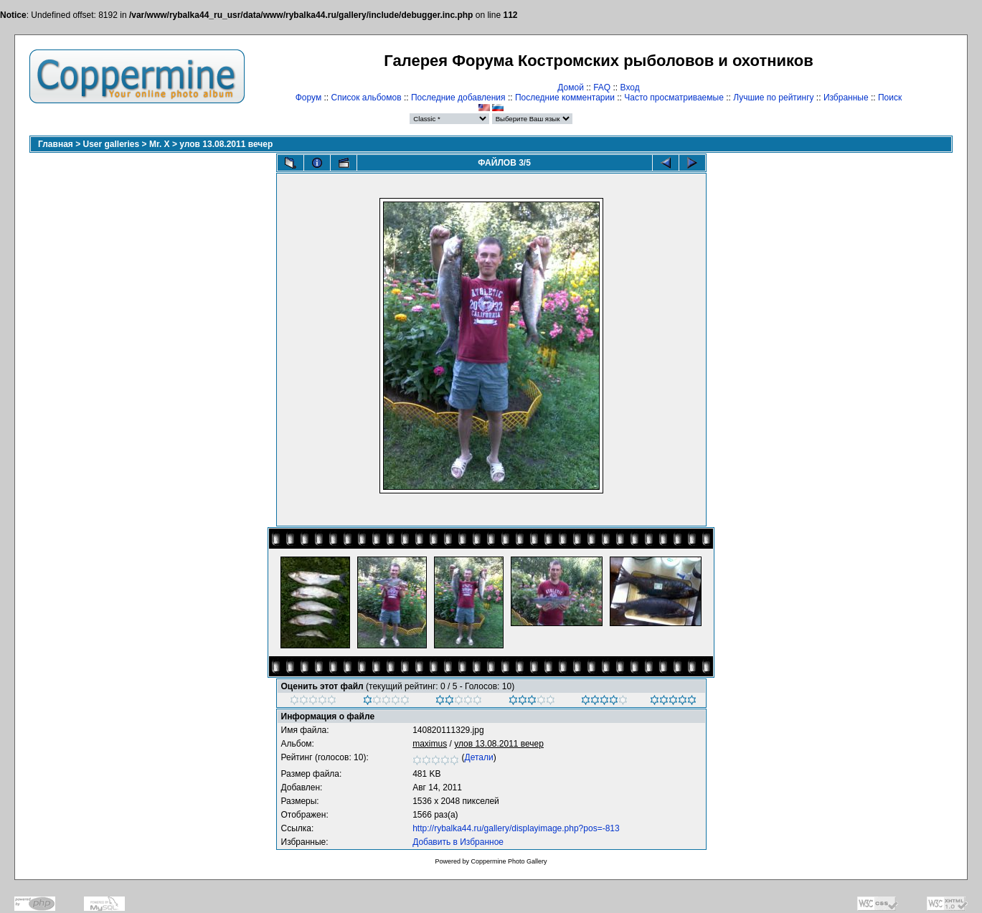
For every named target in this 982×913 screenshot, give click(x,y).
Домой (570, 87)
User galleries (111, 144)
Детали (479, 757)
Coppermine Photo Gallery (509, 861)
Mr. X (159, 144)
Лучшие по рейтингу (773, 98)
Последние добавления (458, 98)
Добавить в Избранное (458, 842)
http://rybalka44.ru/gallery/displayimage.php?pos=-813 (516, 828)
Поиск (890, 98)
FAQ (601, 87)
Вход (630, 87)
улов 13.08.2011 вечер (226, 144)
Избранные (846, 98)
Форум (308, 98)
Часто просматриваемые (674, 98)
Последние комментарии (565, 98)
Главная (55, 144)
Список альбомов (366, 98)
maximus (429, 744)
